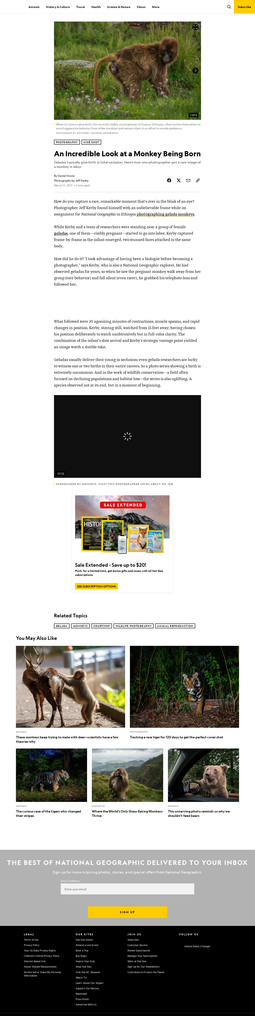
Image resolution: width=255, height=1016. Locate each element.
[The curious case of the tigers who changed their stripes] (51, 783)
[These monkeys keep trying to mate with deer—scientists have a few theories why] (70, 695)
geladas (61, 233)
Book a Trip (82, 950)
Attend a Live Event (87, 945)
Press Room (82, 999)
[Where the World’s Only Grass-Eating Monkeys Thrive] (127, 783)
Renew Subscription (139, 950)
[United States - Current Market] (194, 946)
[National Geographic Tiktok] (219, 939)
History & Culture (58, 7)
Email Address (70, 880)
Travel (80, 7)
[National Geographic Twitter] (196, 939)
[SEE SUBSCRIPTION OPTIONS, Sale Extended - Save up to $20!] (96, 586)
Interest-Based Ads (35, 961)
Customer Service (138, 945)
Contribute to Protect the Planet (146, 972)
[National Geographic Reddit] (227, 939)
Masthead (81, 993)
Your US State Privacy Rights (40, 950)
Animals (33, 7)
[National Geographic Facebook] (188, 939)
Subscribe (133, 939)
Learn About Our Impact (89, 983)
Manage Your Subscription (142, 955)
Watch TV (81, 977)
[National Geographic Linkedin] (212, 939)
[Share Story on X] (179, 180)
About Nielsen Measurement (40, 966)
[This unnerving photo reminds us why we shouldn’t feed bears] (203, 783)
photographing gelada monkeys (165, 214)
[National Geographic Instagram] (180, 939)
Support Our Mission (87, 988)
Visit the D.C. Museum (88, 972)
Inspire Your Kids (85, 961)
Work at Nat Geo (137, 961)
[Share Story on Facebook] (169, 180)
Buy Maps (81, 955)
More (155, 7)
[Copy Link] (198, 180)
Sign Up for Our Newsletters (144, 966)
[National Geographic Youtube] (204, 939)
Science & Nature (118, 7)
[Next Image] (195, 70)
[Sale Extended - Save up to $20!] (122, 526)
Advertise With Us (86, 1004)
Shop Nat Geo (83, 966)
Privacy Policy (31, 945)
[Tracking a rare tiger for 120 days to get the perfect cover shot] (184, 692)
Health (96, 7)
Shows (141, 7)
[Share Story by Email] (188, 180)
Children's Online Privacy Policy (41, 955)
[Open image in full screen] (195, 27)
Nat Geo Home (84, 939)
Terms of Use (31, 939)
